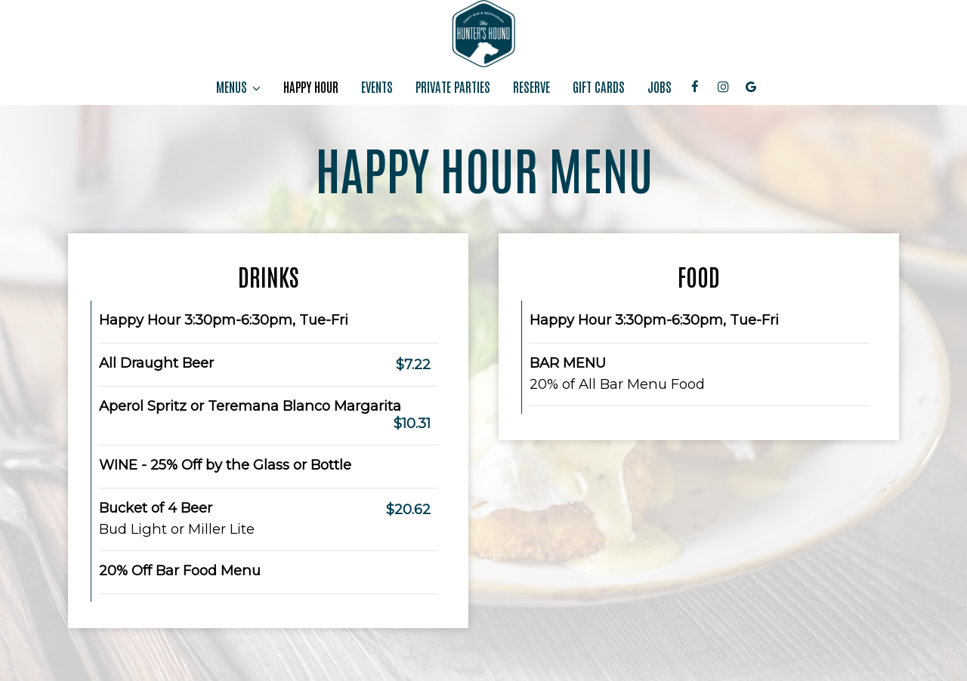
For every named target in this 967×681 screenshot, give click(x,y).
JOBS (659, 86)
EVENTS (377, 86)
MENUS (238, 87)
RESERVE (531, 86)
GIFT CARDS (599, 86)
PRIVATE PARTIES (453, 86)
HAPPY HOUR (310, 86)
